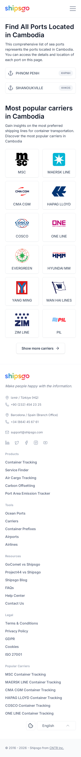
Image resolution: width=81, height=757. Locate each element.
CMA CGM (22, 204)
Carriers (11, 521)
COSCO (22, 236)
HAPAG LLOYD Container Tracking (33, 698)
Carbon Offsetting (20, 485)
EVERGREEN (22, 268)
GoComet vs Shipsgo (22, 564)
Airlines (11, 544)
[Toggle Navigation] (73, 8)
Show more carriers (41, 348)
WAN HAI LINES (59, 300)
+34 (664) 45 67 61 (25, 422)
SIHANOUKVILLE (29, 88)
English (56, 725)
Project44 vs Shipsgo (23, 572)
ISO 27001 (13, 654)
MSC (22, 172)
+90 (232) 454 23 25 (26, 404)
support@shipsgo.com (27, 432)
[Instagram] (36, 443)
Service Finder (17, 470)
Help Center (15, 595)
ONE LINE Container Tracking (29, 713)
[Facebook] (26, 443)
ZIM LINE (22, 332)
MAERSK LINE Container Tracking (33, 682)
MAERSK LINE (59, 172)
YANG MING (22, 300)
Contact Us (14, 603)
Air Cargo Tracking (20, 478)
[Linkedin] (7, 443)
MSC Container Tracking (25, 674)
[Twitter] (17, 443)
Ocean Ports (15, 513)
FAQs (9, 588)
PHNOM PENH (27, 73)
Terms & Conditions (21, 623)
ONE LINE (59, 236)
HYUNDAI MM (59, 268)
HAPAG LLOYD (59, 204)
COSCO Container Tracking (27, 705)
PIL (59, 332)
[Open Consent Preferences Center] (30, 725)
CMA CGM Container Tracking (30, 690)
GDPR (10, 639)
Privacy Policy (16, 631)
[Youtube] (45, 443)
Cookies (12, 646)
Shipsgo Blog (16, 580)
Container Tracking (21, 462)
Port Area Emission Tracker (27, 493)
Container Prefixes (20, 529)
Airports (12, 536)
